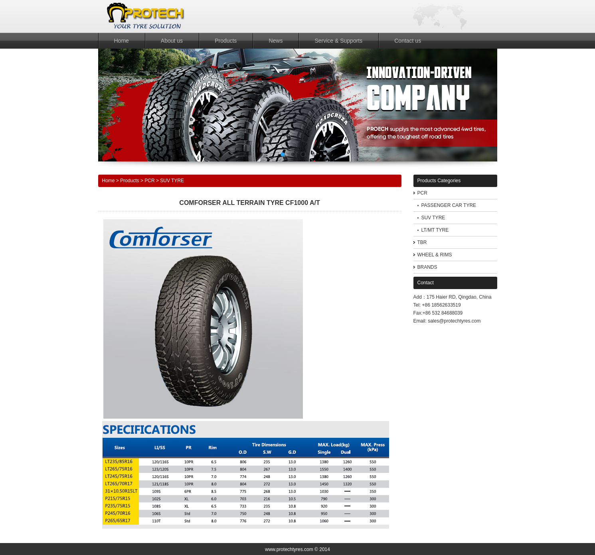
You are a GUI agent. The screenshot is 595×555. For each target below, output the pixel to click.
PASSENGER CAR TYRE (448, 205)
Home (121, 40)
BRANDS (427, 267)
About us (172, 40)
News (276, 40)
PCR (149, 180)
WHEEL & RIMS (434, 255)
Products (226, 40)
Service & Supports (338, 40)
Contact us (407, 40)
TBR (422, 242)
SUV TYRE (172, 180)
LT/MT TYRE (435, 230)
